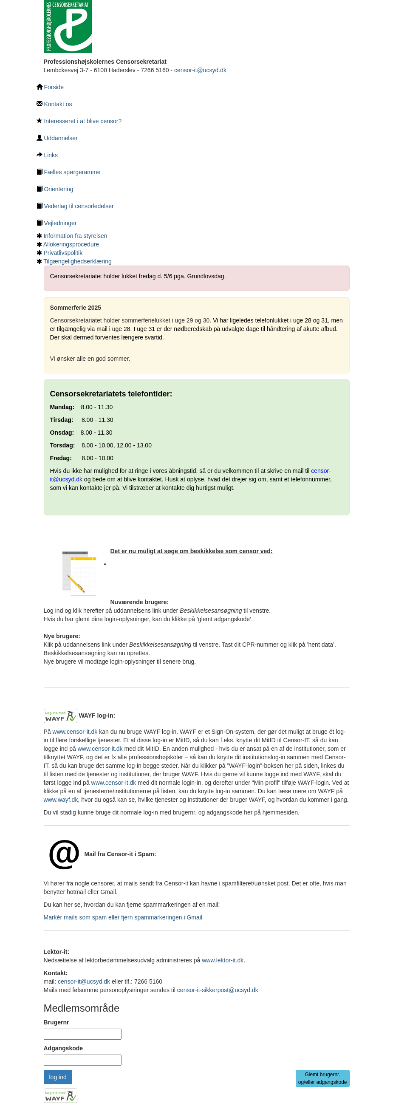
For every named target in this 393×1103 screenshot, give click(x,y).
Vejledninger (57, 223)
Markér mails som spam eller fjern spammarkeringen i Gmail (123, 917)
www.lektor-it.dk (222, 960)
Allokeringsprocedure (71, 244)
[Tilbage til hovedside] (68, 26)
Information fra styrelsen (75, 235)
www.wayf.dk (61, 799)
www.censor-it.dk (75, 731)
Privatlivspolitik (62, 252)
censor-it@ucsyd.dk (200, 70)
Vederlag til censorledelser (75, 206)
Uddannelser (57, 138)
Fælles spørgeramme (69, 172)
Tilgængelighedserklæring (77, 261)
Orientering (55, 189)
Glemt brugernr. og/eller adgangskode (322, 1078)
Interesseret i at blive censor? (79, 121)
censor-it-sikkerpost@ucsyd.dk (217, 990)
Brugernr (56, 1022)
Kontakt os (54, 104)
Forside (50, 87)
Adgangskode (63, 1048)
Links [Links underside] (47, 155)
